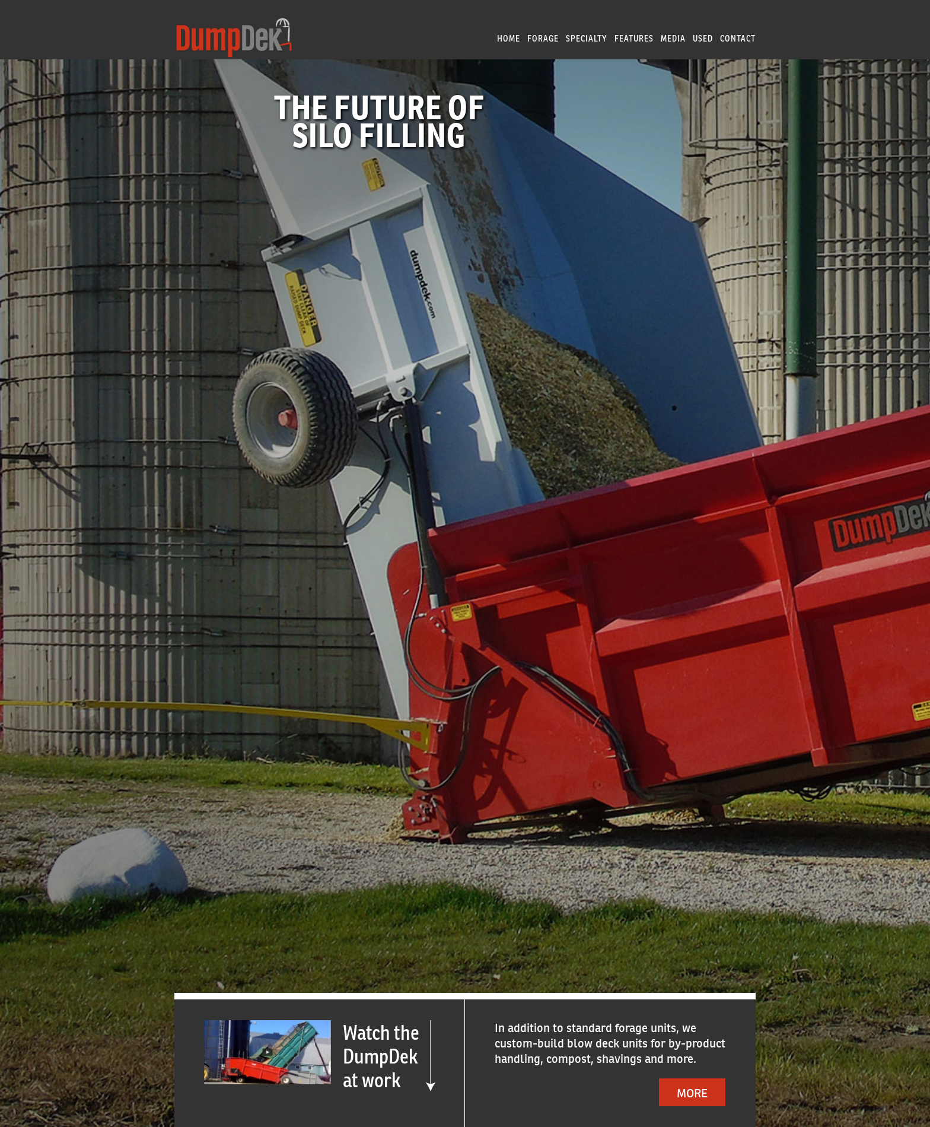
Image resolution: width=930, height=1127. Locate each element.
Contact (738, 38)
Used (703, 38)
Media (673, 38)
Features (634, 38)
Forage (543, 38)
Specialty (586, 38)
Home (508, 38)
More (692, 1093)
